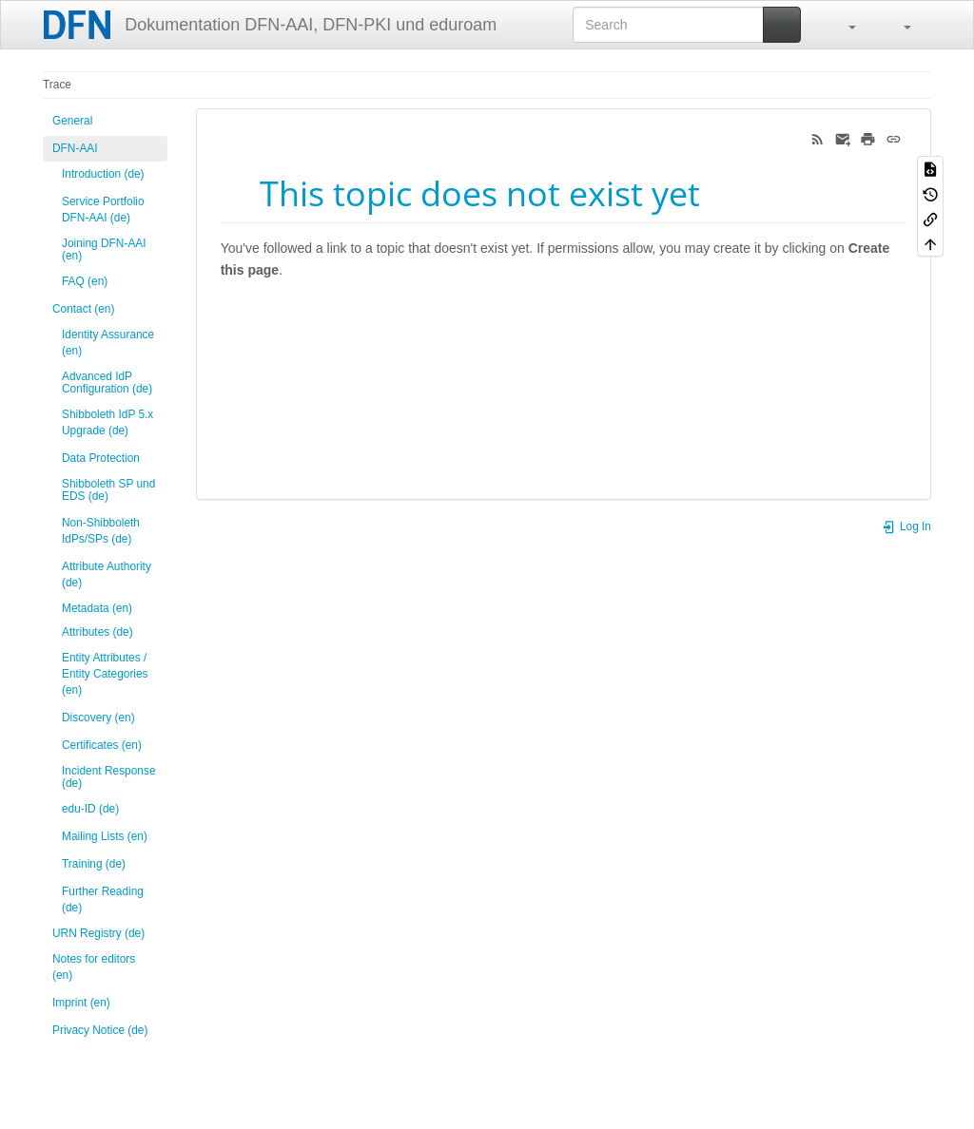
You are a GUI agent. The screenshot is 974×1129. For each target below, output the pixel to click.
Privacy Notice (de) (99, 1030)
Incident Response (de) (109, 777)
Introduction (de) (103, 174)
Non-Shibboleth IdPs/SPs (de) (101, 530)
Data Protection (101, 458)
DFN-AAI (75, 148)
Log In (906, 526)
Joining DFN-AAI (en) (104, 249)
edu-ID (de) (90, 808)
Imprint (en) (81, 1002)
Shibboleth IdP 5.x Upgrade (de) (107, 422)
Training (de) (94, 864)
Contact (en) (83, 309)
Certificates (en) (102, 745)
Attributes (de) (97, 632)
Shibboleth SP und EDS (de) (108, 490)
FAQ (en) (84, 281)
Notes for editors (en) (93, 967)
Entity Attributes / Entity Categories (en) (105, 674)
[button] (842, 24)
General (72, 120)
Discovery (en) (98, 717)
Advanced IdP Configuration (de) (107, 382)
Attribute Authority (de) (106, 574)
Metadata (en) (97, 608)
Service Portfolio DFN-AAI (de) (103, 209)
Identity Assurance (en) (108, 342)
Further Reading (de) (103, 899)
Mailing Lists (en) (104, 836)
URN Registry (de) (98, 933)
